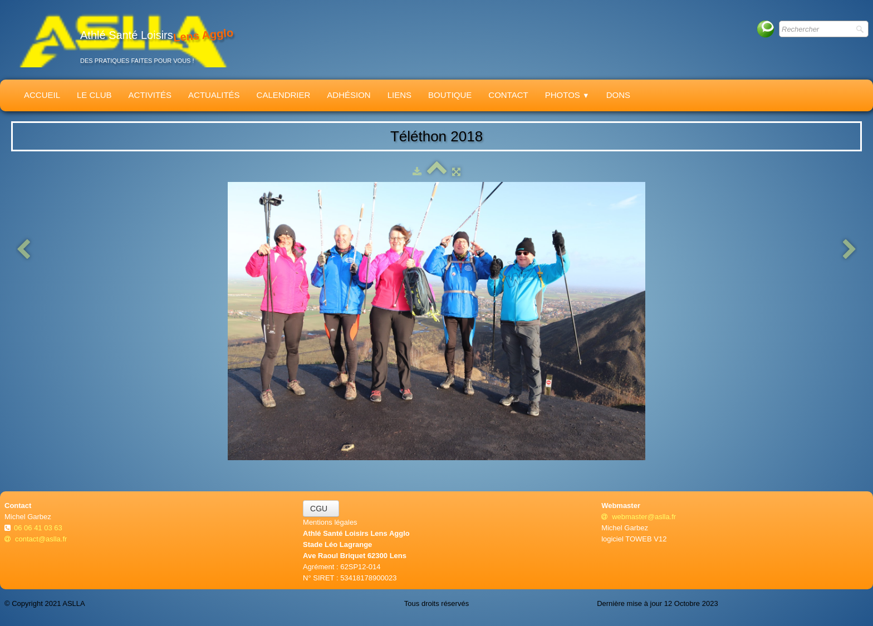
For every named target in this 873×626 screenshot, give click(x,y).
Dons (618, 95)
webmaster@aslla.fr (638, 516)
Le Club (94, 95)
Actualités (214, 95)
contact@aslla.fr (35, 539)
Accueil (42, 95)
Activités (150, 95)
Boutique (450, 95)
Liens (399, 95)
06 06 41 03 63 (39, 528)
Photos (567, 95)
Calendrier (284, 95)
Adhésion (348, 95)
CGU (321, 508)
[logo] (123, 39)
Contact (508, 95)
